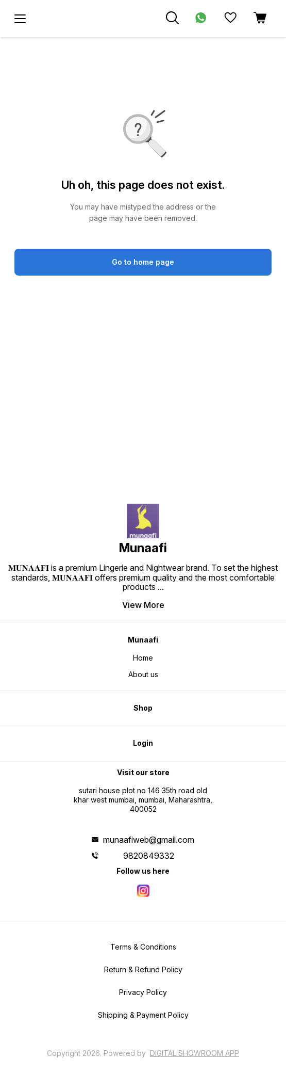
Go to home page (143, 262)
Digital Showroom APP (194, 1053)
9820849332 (148, 855)
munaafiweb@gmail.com (148, 839)
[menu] (20, 18)
